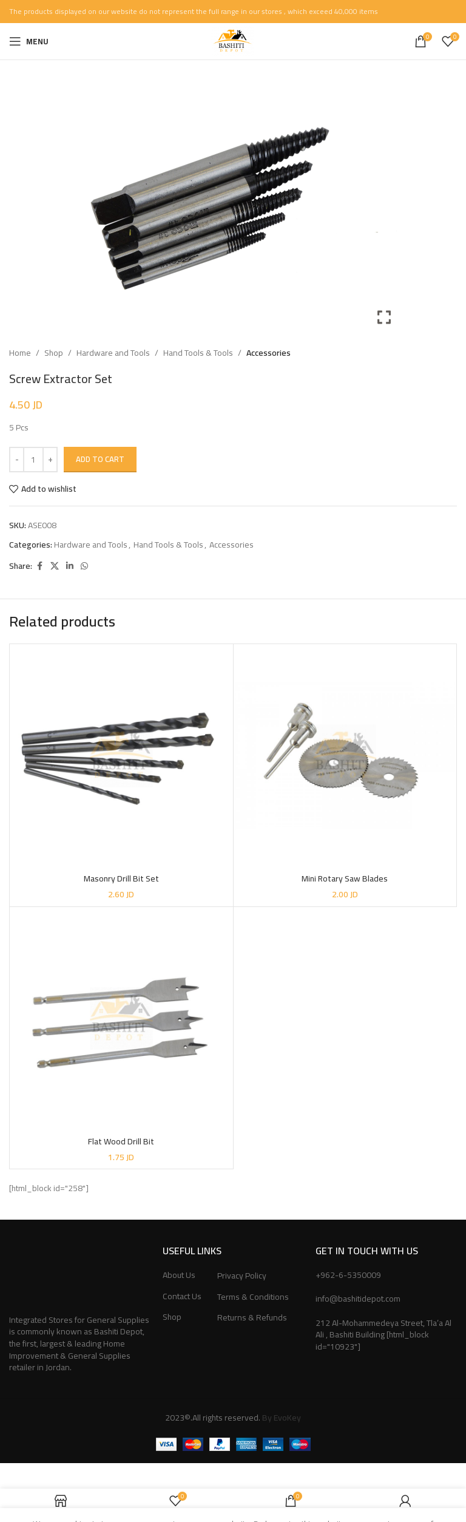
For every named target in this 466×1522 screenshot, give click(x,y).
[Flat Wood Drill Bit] (121, 1018)
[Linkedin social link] (69, 566)
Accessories (268, 352)
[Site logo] (232, 41)
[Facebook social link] (39, 566)
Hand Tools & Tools (198, 352)
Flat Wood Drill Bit (121, 1141)
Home (20, 352)
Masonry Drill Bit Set (121, 878)
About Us (179, 1275)
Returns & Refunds (252, 1318)
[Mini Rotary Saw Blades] (345, 756)
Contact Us (182, 1297)
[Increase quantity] (50, 459)
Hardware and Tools (113, 352)
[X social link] (54, 566)
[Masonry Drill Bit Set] (121, 756)
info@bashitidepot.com (358, 1298)
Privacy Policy (241, 1276)
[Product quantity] (33, 459)
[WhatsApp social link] (84, 566)
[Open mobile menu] (29, 41)
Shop (53, 352)
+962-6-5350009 (348, 1275)
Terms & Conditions (253, 1297)
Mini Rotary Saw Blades (345, 878)
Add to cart (100, 459)
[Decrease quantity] (16, 459)
